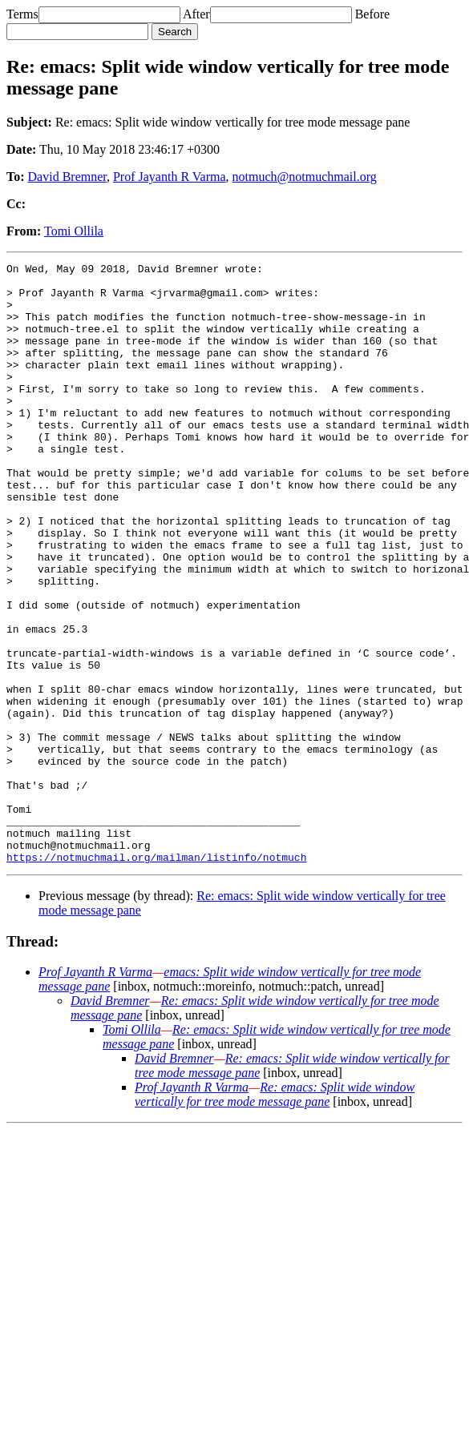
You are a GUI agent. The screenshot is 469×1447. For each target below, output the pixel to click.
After (196, 14)
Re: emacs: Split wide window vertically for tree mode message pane (274, 1214)
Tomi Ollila (73, 231)
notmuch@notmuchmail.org (304, 176)
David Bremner (67, 176)
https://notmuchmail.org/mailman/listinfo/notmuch (156, 977)
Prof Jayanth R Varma (169, 176)
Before (372, 14)
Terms (22, 14)
